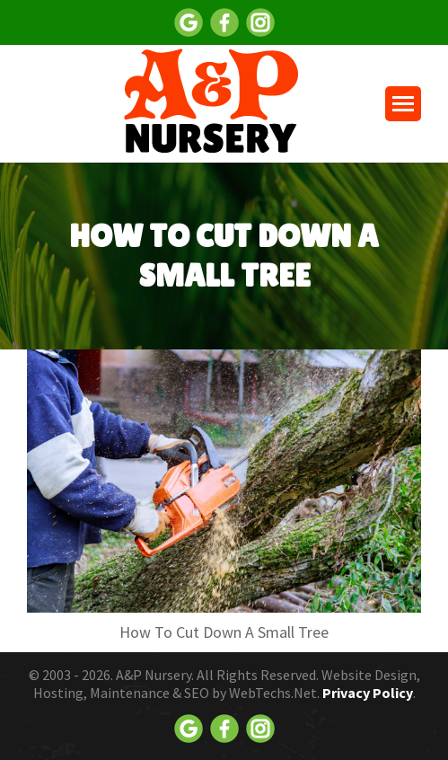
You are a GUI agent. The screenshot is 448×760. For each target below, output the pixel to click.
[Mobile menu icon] (403, 103)
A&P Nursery (153, 675)
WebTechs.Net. (274, 693)
